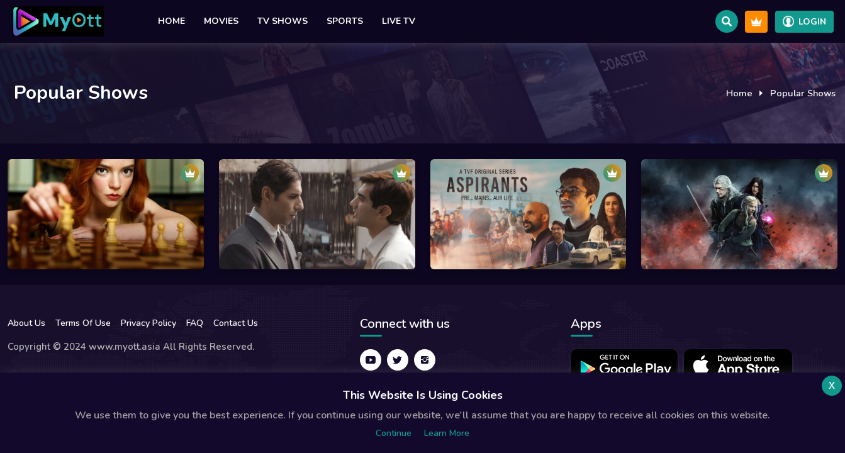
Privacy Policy (148, 323)
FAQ (194, 323)
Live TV (398, 21)
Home (171, 21)
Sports (345, 21)
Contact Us (235, 323)
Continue (393, 433)
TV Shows (282, 21)
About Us (26, 323)
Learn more (446, 433)
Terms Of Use (83, 323)
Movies (221, 21)
